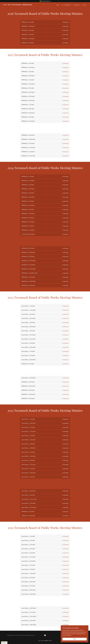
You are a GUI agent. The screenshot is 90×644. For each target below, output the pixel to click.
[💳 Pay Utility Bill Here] (45, 1)
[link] (23, 5)
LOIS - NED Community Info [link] (45, 640)
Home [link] (58, 5)
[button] (66, 5)
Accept (74, 640)
